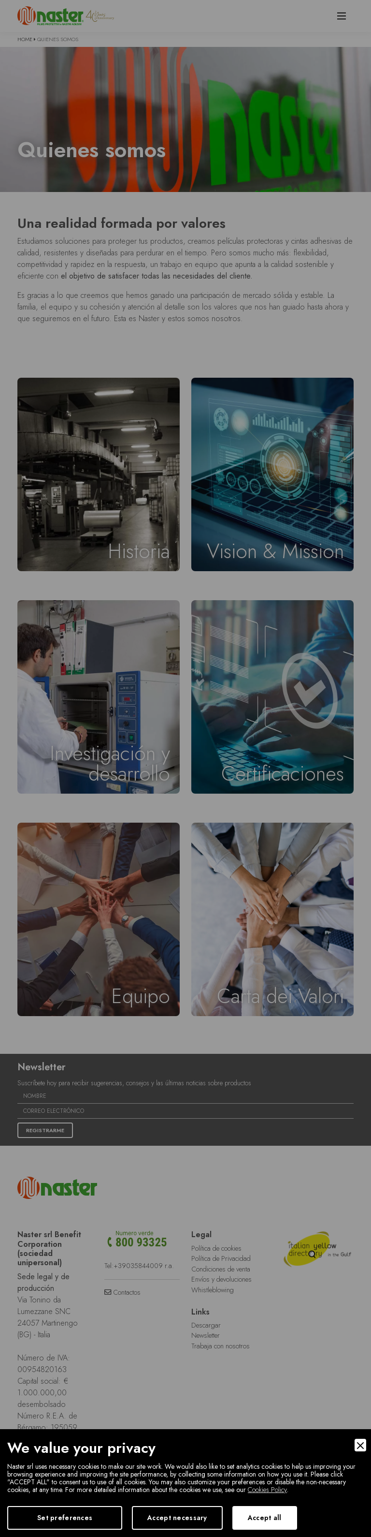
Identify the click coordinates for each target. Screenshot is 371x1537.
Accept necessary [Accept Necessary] (177, 1517)
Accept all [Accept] (265, 1517)
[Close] (360, 1445)
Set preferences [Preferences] (64, 1517)
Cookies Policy (267, 1489)
